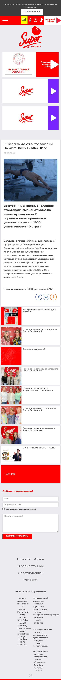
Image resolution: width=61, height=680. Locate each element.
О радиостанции (30, 566)
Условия (30, 579)
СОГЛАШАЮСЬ (32, 12)
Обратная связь (30, 573)
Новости (24, 559)
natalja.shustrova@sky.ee (46, 615)
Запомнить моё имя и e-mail (21, 509)
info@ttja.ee (39, 662)
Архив (39, 559)
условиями (30, 7)
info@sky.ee (23, 634)
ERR (30, 289)
